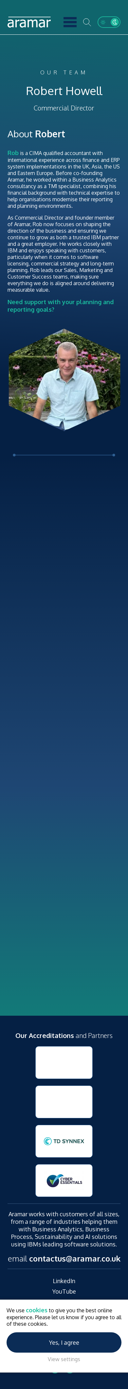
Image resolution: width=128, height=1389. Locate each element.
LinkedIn (64, 1280)
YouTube (64, 1291)
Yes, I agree (64, 1342)
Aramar (29, 22)
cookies (36, 1310)
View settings (64, 1359)
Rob (12, 152)
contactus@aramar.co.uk (74, 1258)
